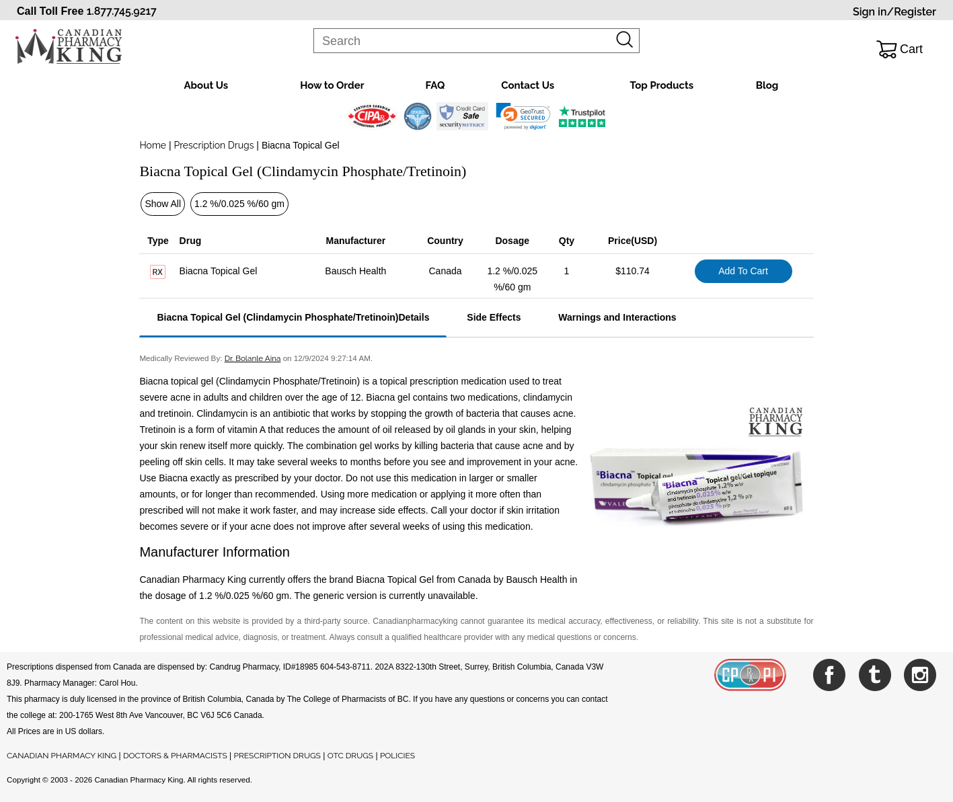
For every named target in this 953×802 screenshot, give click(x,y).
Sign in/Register (894, 11)
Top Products (661, 85)
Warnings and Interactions (617, 317)
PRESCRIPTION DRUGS (277, 755)
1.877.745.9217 (122, 11)
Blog (767, 85)
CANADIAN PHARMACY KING (61, 755)
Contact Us (527, 85)
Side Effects (494, 317)
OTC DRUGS (350, 755)
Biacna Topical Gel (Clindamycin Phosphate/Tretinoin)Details (293, 317)
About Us (206, 85)
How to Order (332, 85)
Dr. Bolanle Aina (253, 358)
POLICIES (397, 755)
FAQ (435, 85)
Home (152, 145)
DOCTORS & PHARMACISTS (175, 755)
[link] (523, 116)
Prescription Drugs (214, 145)
